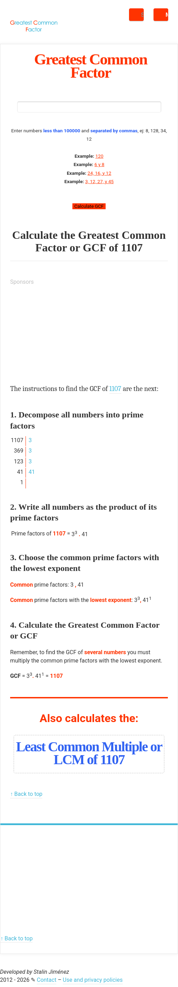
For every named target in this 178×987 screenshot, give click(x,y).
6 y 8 (99, 164)
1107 (132, 247)
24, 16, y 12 (99, 173)
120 (99, 156)
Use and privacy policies (93, 980)
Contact (46, 980)
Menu (167, 14)
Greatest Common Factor (90, 65)
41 (32, 472)
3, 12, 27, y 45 (99, 181)
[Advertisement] (62, 334)
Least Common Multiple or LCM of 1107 (89, 753)
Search (142, 14)
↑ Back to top (26, 794)
